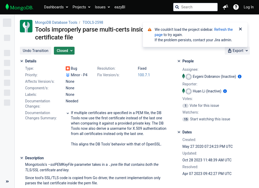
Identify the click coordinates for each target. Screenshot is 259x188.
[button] (225, 7)
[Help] (236, 7)
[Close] (240, 29)
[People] (179, 61)
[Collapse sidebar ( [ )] (7, 181)
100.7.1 (144, 75)
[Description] (22, 158)
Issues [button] (100, 7)
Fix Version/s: (108, 75)
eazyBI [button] (119, 7)
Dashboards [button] (54, 7)
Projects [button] (79, 7)
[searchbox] (195, 7)
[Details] (22, 61)
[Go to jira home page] (19, 7)
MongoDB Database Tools (56, 22)
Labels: (31, 94)
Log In (249, 7)
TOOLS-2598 (93, 22)
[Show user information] (240, 76)
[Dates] (179, 132)
